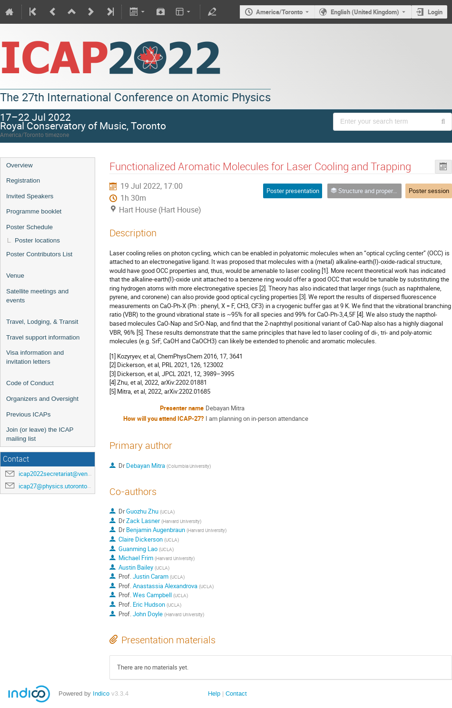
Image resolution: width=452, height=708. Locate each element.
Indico (101, 693)
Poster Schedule (29, 227)
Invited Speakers (29, 196)
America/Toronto (279, 12)
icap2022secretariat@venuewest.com (70, 473)
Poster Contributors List (39, 254)
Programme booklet (33, 211)
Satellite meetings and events (37, 296)
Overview (19, 165)
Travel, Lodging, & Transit (42, 321)
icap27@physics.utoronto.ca (57, 486)
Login (435, 12)
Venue (15, 275)
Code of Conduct (30, 383)
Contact (236, 693)
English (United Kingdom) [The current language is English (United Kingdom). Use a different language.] (365, 12)
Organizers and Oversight (42, 398)
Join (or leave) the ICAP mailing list (39, 434)
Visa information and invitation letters (35, 357)
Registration (23, 180)
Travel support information (42, 337)
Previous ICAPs (28, 414)
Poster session (429, 190)
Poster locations (37, 240)
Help (214, 693)
